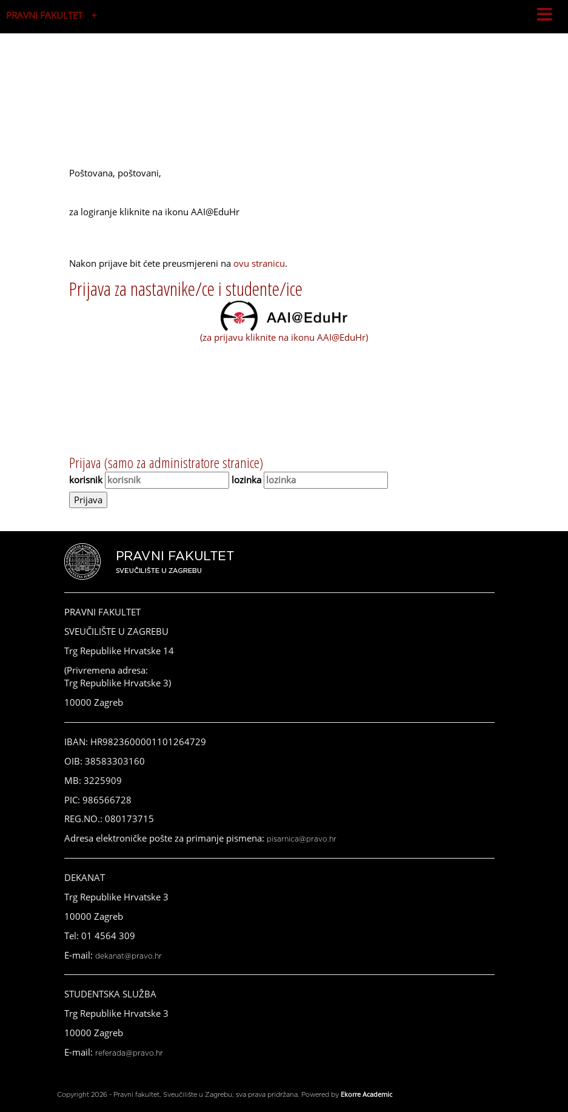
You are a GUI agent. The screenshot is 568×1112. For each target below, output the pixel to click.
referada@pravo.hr (129, 1053)
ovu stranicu (259, 263)
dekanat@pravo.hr (128, 956)
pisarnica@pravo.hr (301, 839)
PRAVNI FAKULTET (44, 15)
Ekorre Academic (366, 1094)
